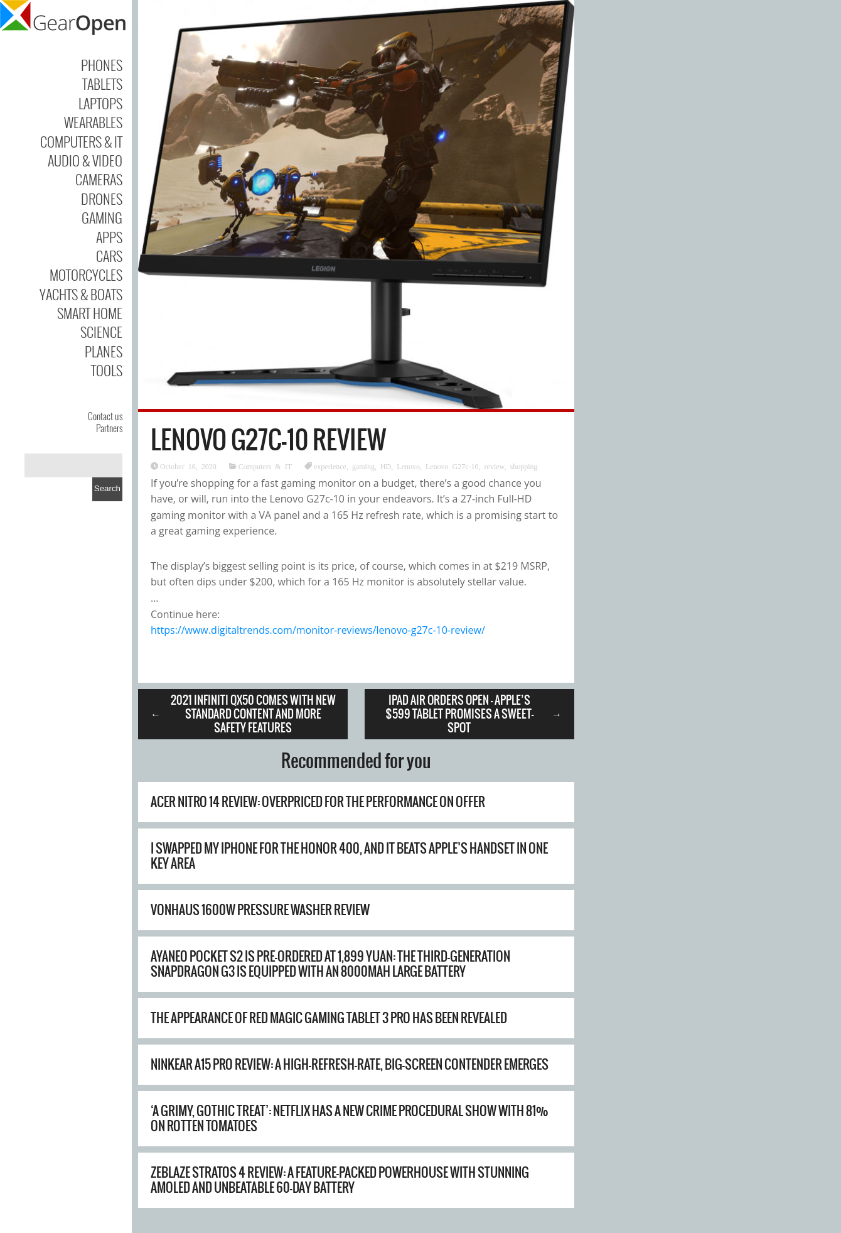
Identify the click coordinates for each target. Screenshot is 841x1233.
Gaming (102, 217)
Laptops (100, 103)
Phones (101, 65)
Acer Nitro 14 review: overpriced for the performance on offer (318, 802)
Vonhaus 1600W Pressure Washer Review (260, 910)
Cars (109, 256)
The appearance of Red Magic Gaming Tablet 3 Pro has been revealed (329, 1018)
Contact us (105, 416)
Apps (109, 237)
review (495, 466)
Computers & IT (81, 141)
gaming (363, 466)
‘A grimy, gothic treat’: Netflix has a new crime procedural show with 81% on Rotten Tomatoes (350, 1118)
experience (330, 466)
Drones (101, 198)
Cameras (98, 179)
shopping (523, 466)
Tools (106, 370)
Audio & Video (85, 160)
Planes (103, 351)
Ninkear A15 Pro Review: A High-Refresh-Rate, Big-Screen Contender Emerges (350, 1064)
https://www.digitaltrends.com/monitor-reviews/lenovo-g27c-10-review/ (318, 630)
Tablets (102, 83)
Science (101, 332)
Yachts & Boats (81, 294)
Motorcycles (86, 274)
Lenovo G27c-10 (452, 466)
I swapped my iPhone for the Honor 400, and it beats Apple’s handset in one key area (349, 856)
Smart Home (89, 313)
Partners (109, 428)
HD (385, 466)
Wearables (93, 122)
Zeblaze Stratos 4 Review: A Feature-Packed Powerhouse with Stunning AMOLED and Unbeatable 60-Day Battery (340, 1180)
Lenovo (408, 466)
